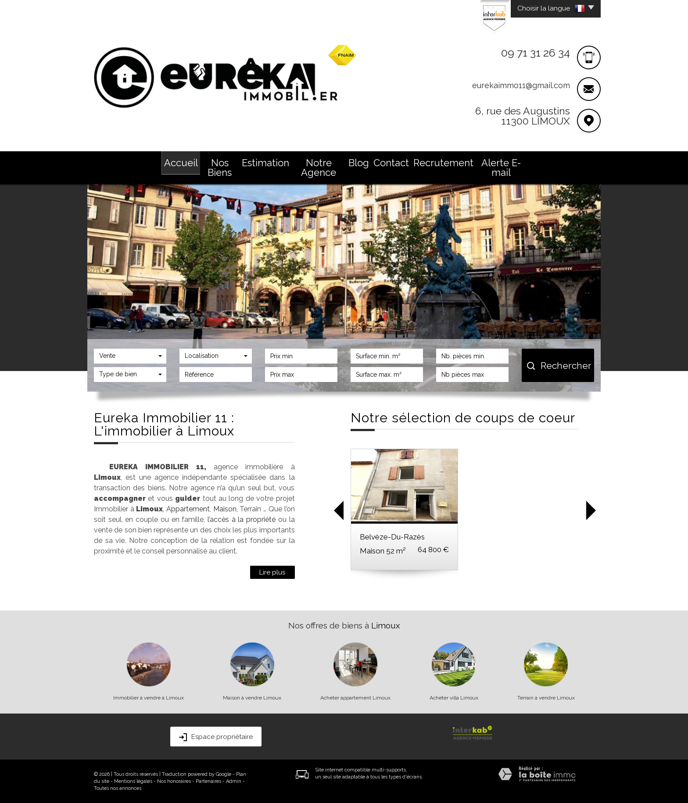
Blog (358, 162)
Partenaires (208, 781)
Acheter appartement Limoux (355, 697)
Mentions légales (133, 781)
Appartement (188, 509)
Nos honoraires (174, 781)
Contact (391, 162)
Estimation (265, 162)
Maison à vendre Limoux (252, 697)
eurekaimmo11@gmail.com (521, 85)
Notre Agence (318, 167)
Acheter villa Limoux (454, 697)
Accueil (181, 162)
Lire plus (272, 572)
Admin (233, 781)
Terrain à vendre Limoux (546, 697)
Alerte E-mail (501, 167)
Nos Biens (220, 167)
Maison (224, 509)
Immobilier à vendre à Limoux (148, 697)
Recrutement (443, 162)
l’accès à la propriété (242, 519)
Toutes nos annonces (117, 788)
